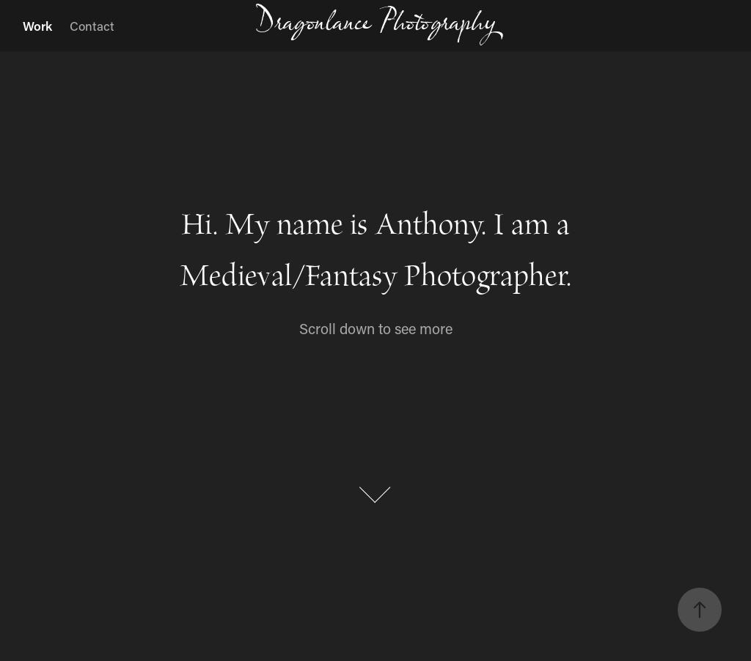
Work (37, 26)
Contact (92, 26)
